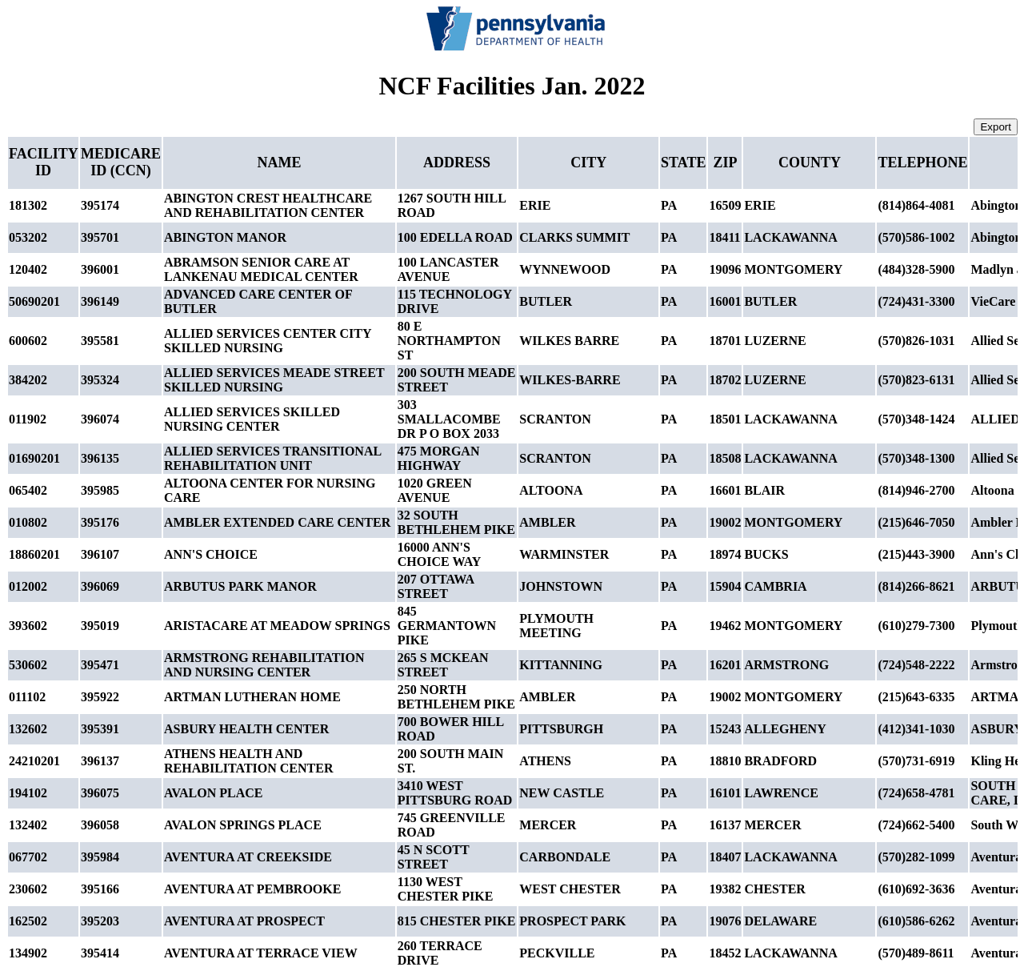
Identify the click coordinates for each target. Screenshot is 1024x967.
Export (995, 127)
